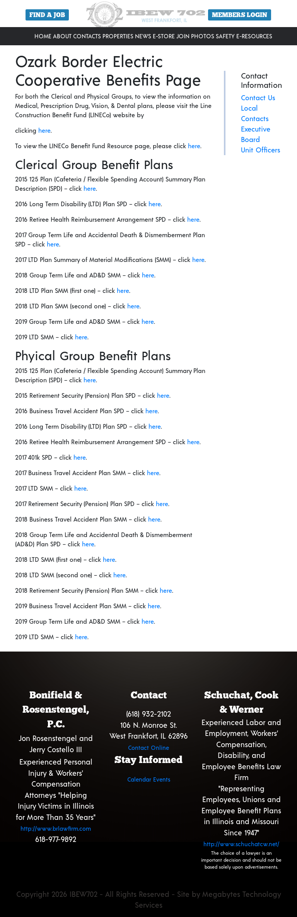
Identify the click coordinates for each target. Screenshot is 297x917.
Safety (225, 36)
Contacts (87, 36)
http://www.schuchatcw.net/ (241, 843)
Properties (117, 36)
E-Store (164, 36)
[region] (148, 16)
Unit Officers (260, 149)
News (143, 36)
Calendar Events (148, 779)
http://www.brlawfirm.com (55, 828)
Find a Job (47, 15)
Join (182, 36)
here (44, 130)
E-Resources (254, 36)
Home (42, 36)
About (62, 36)
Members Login (239, 15)
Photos (202, 36)
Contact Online (148, 747)
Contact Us (258, 97)
